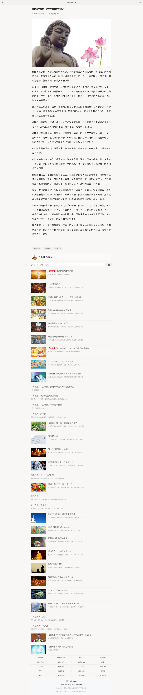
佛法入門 (103, 675)
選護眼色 (53, 14)
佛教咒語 (61, 675)
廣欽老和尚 (81, 671)
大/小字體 (47, 14)
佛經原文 (74, 684)
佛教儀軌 (61, 666)
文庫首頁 (37, 248)
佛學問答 (82, 666)
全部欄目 (47, 248)
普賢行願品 (61, 662)
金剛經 (103, 671)
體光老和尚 (81, 662)
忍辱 (40, 671)
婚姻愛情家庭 (61, 657)
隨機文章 (58, 248)
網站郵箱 (79, 684)
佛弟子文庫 (71, 2)
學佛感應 (103, 657)
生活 (40, 675)
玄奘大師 (40, 666)
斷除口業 (82, 657)
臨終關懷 (61, 671)
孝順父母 (103, 666)
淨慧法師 (82, 675)
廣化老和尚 (40, 662)
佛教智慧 (40, 657)
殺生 (102, 662)
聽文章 (59, 14)
